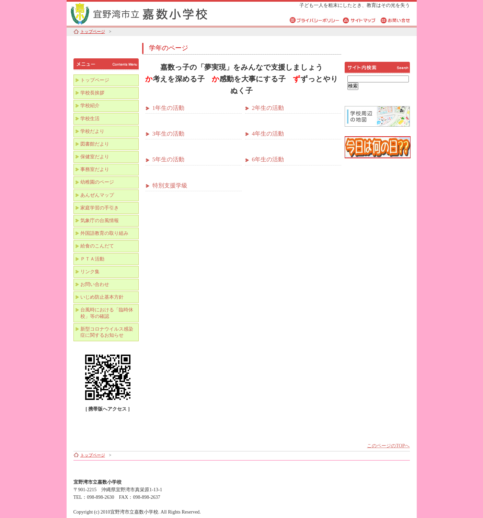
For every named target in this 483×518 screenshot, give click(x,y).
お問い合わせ (94, 284)
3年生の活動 (168, 133)
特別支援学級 (169, 185)
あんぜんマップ (97, 195)
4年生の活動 (268, 133)
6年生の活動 (268, 159)
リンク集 (90, 271)
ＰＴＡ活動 (92, 259)
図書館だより (94, 144)
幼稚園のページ (97, 182)
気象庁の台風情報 (99, 220)
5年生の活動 (168, 159)
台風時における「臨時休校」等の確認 (106, 313)
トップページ (92, 31)
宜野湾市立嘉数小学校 (152, 13)
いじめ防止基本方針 (102, 297)
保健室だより (94, 156)
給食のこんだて (97, 246)
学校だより (92, 131)
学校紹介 (90, 105)
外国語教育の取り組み (104, 233)
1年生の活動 (168, 108)
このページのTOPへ (388, 445)
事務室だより (94, 169)
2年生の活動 (268, 108)
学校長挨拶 (92, 92)
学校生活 (90, 118)
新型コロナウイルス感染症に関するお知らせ (106, 332)
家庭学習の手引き (99, 207)
